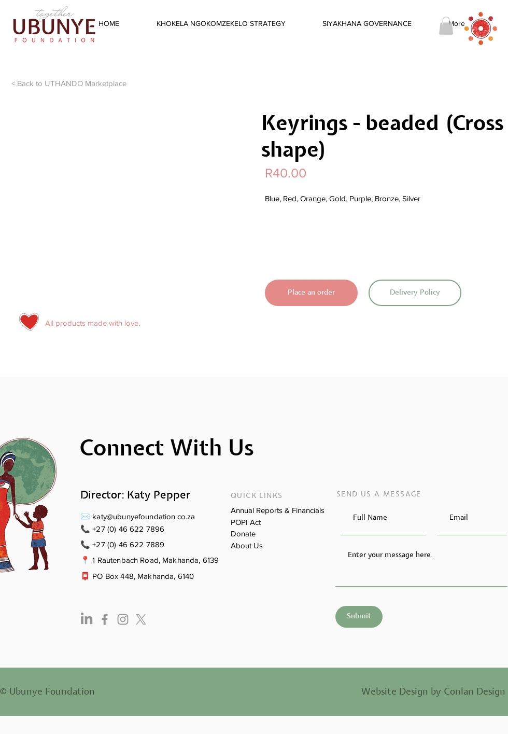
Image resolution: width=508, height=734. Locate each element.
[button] (446, 26)
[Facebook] (104, 619)
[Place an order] (311, 293)
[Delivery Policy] (415, 293)
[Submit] (359, 617)
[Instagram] (123, 619)
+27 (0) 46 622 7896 (128, 528)
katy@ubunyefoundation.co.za (143, 516)
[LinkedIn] (86, 619)
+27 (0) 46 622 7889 (128, 544)
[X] (141, 619)
